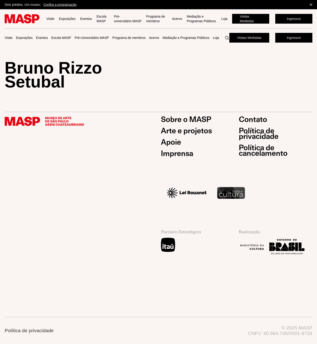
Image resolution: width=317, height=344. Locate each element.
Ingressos (294, 19)
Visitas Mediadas (247, 19)
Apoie (171, 142)
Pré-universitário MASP (127, 19)
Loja (224, 19)
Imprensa (177, 153)
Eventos (86, 19)
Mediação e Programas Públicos (201, 19)
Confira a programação (60, 4)
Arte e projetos (186, 131)
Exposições (67, 19)
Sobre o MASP (186, 119)
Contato (253, 119)
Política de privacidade (259, 133)
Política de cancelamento (263, 150)
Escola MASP (101, 19)
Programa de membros (155, 19)
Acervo (177, 19)
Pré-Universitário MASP (92, 38)
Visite (50, 19)
